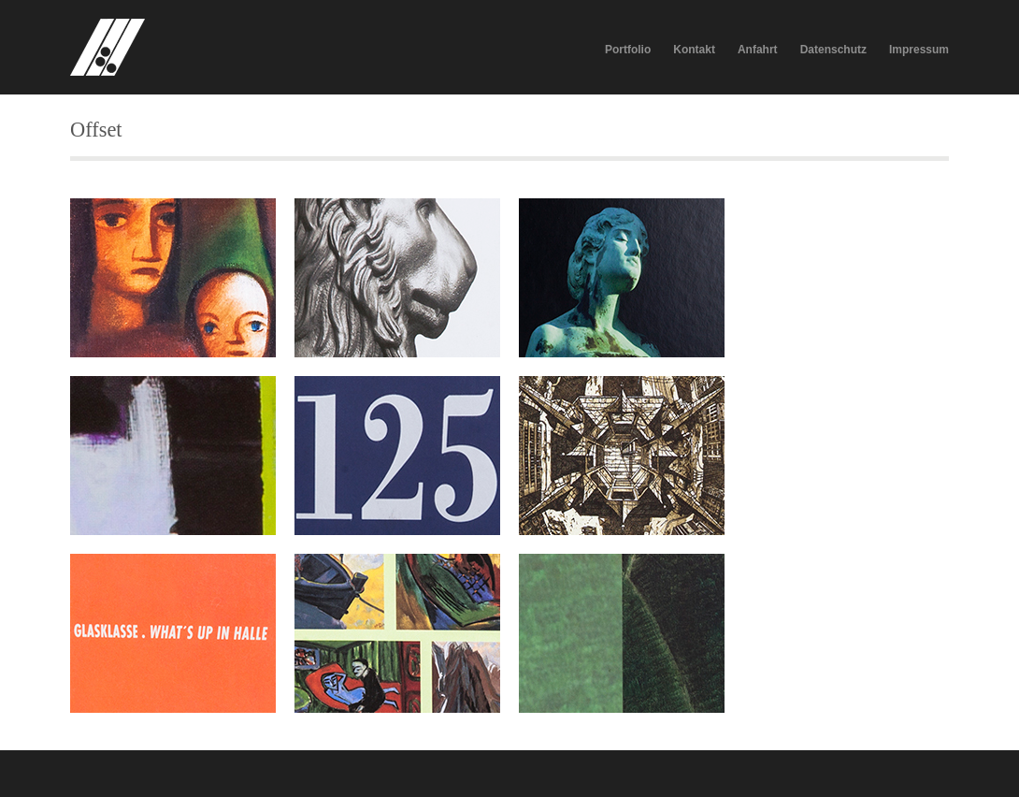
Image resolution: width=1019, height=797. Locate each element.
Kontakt (694, 49)
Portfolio (628, 49)
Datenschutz (833, 49)
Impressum (919, 49)
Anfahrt (758, 49)
